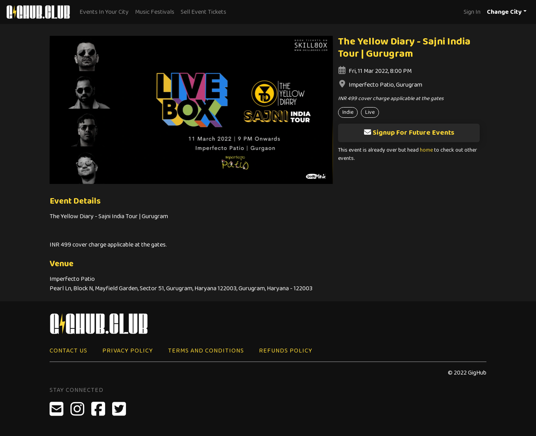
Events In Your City (104, 12)
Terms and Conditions (206, 350)
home (426, 150)
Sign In (472, 12)
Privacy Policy (127, 350)
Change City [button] (504, 12)
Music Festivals (154, 12)
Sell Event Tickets (203, 12)
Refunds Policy (285, 350)
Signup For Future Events (409, 132)
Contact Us (68, 350)
